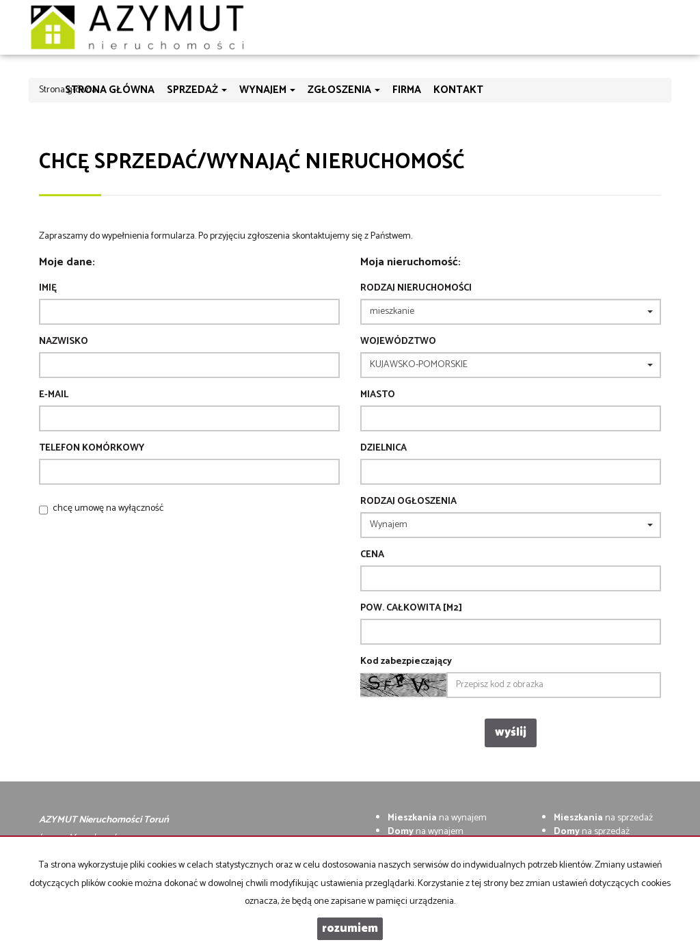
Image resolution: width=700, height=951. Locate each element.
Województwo (398, 342)
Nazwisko (63, 342)
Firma (406, 89)
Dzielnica (383, 448)
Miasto (377, 395)
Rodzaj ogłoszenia (408, 502)
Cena (372, 555)
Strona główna (109, 89)
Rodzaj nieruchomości (416, 288)
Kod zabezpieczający (406, 662)
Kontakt (458, 89)
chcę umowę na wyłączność (108, 508)
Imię (48, 288)
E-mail (53, 395)
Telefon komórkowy (91, 448)
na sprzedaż (603, 818)
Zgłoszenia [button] (344, 89)
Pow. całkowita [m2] (411, 608)
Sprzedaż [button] (197, 89)
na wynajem (437, 818)
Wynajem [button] (267, 89)
